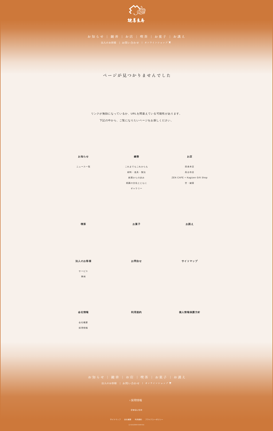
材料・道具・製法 (136, 172)
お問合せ (136, 261)
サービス (83, 271)
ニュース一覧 (83, 166)
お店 (189, 156)
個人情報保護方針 (189, 312)
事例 (83, 276)
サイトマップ (190, 261)
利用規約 (136, 312)
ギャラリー (136, 188)
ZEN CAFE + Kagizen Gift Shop (190, 177)
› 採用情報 (136, 400)
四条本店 (189, 166)
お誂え (190, 224)
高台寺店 (189, 172)
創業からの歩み (136, 177)
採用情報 (83, 328)
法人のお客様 (83, 261)
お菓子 (136, 224)
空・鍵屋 (189, 183)
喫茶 (83, 224)
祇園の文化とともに (136, 183)
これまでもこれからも (136, 166)
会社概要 (83, 322)
